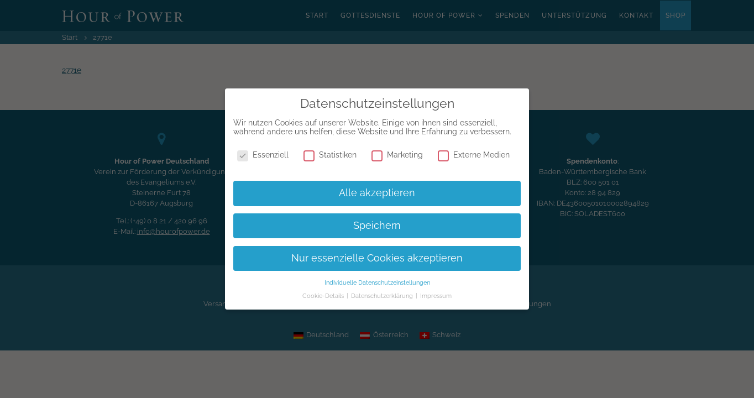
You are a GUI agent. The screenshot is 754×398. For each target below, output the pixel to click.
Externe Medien (474, 154)
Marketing (397, 154)
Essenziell (263, 154)
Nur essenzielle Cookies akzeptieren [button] (377, 258)
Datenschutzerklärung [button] (383, 295)
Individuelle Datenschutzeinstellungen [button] (377, 282)
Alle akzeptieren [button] (377, 192)
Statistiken (330, 154)
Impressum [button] (436, 295)
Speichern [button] (377, 225)
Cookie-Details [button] (323, 295)
